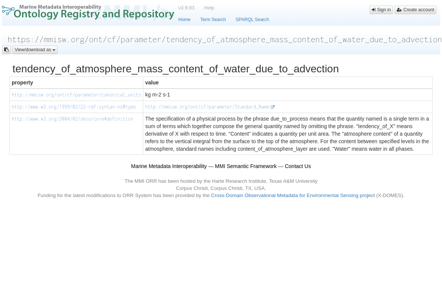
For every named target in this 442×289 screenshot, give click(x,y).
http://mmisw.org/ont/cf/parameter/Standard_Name (207, 107)
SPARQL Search (252, 19)
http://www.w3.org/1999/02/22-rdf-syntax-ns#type (74, 107)
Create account (415, 9)
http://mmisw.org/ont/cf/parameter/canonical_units (76, 95)
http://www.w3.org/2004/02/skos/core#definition (72, 119)
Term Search (213, 19)
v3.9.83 (186, 8)
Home (184, 19)
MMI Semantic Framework (245, 166)
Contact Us (298, 166)
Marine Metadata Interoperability (169, 166)
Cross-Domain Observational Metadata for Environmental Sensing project (293, 195)
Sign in (381, 9)
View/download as (35, 49)
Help (209, 8)
